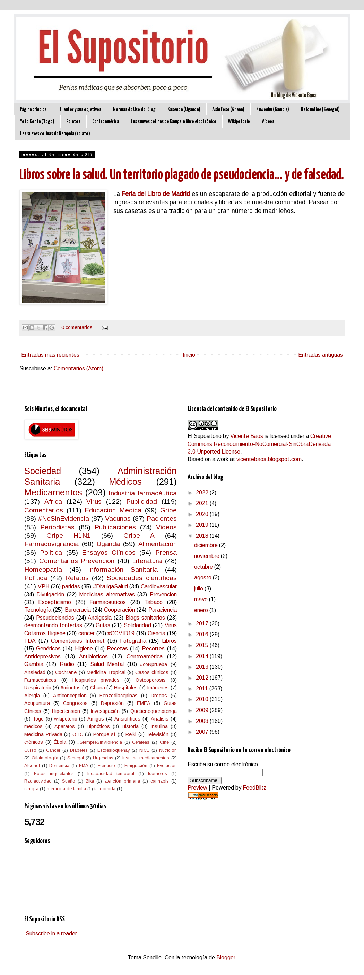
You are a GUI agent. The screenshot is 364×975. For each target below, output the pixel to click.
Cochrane (66, 672)
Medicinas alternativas (107, 594)
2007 (203, 732)
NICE (144, 750)
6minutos (71, 687)
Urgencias (103, 757)
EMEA (143, 703)
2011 (202, 688)
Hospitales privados (96, 680)
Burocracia (78, 610)
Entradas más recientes (50, 355)
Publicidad (141, 501)
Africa (53, 501)
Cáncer (53, 750)
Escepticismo (54, 602)
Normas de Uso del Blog (134, 109)
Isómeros (157, 773)
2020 (203, 514)
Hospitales (126, 687)
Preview (197, 788)
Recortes (153, 649)
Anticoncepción (70, 695)
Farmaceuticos (107, 602)
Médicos (125, 481)
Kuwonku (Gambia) (272, 109)
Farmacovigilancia (51, 543)
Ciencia (156, 633)
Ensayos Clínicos (109, 552)
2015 (203, 645)
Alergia (32, 695)
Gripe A (139, 535)
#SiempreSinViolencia (99, 742)
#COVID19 (121, 633)
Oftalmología (45, 757)
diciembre (206, 545)
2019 (203, 525)
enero (201, 610)
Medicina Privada (43, 734)
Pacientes (162, 518)
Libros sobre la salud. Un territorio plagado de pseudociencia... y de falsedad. (181, 175)
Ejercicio (106, 765)
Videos (166, 527)
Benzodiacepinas (118, 695)
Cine (164, 742)
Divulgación (50, 594)
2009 (203, 710)
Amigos (95, 719)
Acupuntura (37, 703)
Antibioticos (93, 656)
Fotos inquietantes (54, 773)
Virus (94, 501)
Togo (38, 719)
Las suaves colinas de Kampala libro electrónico (173, 121)
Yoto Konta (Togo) (37, 121)
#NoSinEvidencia (63, 518)
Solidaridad (137, 625)
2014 (203, 656)
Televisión (157, 734)
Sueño (68, 781)
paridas (71, 586)
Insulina (159, 726)
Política (35, 577)
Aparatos (64, 726)
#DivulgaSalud (110, 586)
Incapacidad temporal (110, 773)
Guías (103, 625)
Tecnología (37, 610)
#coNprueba (153, 664)
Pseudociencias (55, 618)
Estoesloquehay (113, 750)
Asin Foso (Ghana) (228, 109)
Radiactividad (38, 781)
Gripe (168, 510)
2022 (203, 492)
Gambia (33, 664)
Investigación (105, 711)
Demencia (59, 765)
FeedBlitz (254, 788)
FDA (30, 641)
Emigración (135, 765)
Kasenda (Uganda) (183, 109)
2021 (203, 503)
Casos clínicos (151, 672)
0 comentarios (77, 327)
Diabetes (79, 750)
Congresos (75, 703)
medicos (33, 726)
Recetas (117, 649)
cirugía (31, 788)
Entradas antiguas (320, 355)
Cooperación (119, 610)
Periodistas (57, 527)
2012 (203, 678)
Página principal (34, 109)
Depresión (112, 703)
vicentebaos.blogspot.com (269, 459)
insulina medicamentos (145, 757)
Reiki (130, 734)
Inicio (189, 355)
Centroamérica (105, 121)
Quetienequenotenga (153, 711)
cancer (86, 633)
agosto (203, 577)
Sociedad (42, 471)
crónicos (33, 742)
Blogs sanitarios (145, 618)
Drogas (159, 695)
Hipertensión (66, 711)
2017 (203, 624)
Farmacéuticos (40, 680)
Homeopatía (43, 569)
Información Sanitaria (123, 569)
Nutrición (168, 750)
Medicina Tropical (106, 672)
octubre (204, 567)
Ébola (60, 742)
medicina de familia (66, 788)
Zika (90, 781)
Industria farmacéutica (142, 493)
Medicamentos (53, 492)
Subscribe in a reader (51, 934)
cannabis (159, 781)
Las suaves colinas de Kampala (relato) (55, 133)
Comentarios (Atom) (78, 368)
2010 (203, 699)
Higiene (84, 649)
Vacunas (118, 518)
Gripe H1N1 (68, 535)
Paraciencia (162, 610)
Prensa (166, 552)
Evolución (167, 765)
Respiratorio (37, 687)
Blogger (225, 957)
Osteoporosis (151, 680)
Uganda (108, 543)
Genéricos (48, 649)
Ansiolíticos (127, 719)
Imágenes (158, 687)
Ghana (97, 687)
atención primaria (122, 781)
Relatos (73, 121)
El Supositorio (205, 436)
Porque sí (104, 734)
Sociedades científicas (141, 577)
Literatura (147, 560)
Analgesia (100, 618)
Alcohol (32, 765)
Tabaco (153, 602)
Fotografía (133, 641)
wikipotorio (65, 719)
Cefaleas (140, 742)
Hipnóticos (98, 726)
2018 (203, 536)
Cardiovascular (159, 586)
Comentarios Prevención (77, 560)
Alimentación (157, 543)
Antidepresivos (42, 656)
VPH (43, 586)
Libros (169, 641)
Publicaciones (115, 527)
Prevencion (163, 594)
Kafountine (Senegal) (320, 109)
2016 (203, 634)
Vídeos (268, 121)
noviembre (207, 556)
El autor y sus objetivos (80, 109)
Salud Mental (107, 664)
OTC (77, 734)
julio (199, 589)
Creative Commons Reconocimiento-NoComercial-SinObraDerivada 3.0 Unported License (259, 444)
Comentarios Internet (77, 641)
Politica (51, 552)
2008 (203, 721)
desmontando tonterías (53, 625)
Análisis (159, 719)
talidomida (104, 788)
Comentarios (43, 510)
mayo (201, 599)
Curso (30, 750)
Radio (67, 664)
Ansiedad (34, 672)
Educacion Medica (113, 510)
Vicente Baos (246, 436)
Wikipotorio (239, 121)
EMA (83, 765)
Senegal (75, 757)
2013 (203, 667)
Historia (130, 726)
